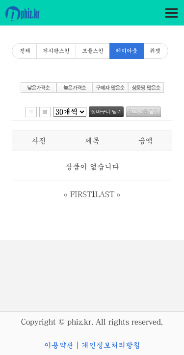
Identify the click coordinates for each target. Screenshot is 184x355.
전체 (25, 51)
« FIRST (78, 194)
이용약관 (59, 345)
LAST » (108, 194)
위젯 (155, 51)
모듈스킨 (93, 51)
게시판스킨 (56, 51)
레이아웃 (126, 51)
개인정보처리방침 (110, 345)
